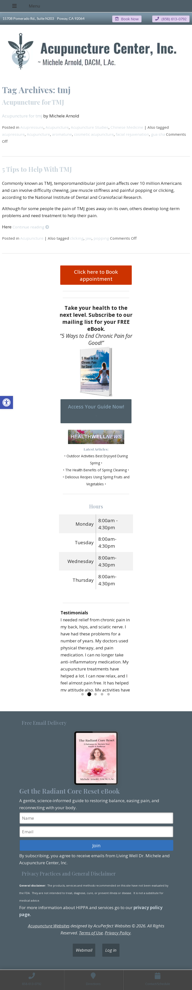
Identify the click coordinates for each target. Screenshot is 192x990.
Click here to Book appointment (96, 275)
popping (101, 237)
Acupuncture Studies (89, 126)
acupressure (13, 133)
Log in (110, 950)
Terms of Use (91, 933)
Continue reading (30, 226)
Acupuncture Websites (49, 926)
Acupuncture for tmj (22, 115)
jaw (89, 237)
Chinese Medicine (126, 126)
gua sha (158, 133)
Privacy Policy (117, 933)
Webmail (84, 950)
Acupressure (32, 126)
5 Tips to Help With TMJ (37, 169)
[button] (6, 402)
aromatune (62, 133)
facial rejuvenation (132, 133)
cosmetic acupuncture (94, 133)
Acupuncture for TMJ (33, 101)
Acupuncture (57, 126)
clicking (77, 237)
